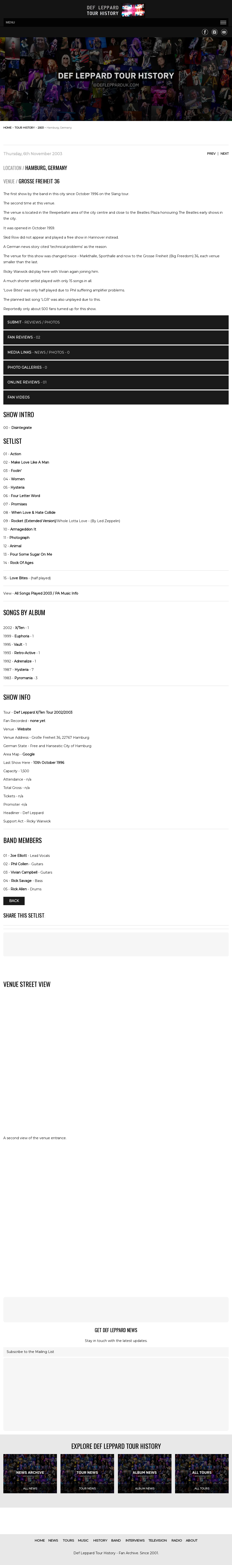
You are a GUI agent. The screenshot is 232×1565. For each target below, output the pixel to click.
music (83, 1540)
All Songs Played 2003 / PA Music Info (46, 593)
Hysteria (17, 487)
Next (225, 153)
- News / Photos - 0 (38, 352)
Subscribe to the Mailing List (30, 1352)
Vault (18, 644)
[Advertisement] (190, 131)
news (53, 1540)
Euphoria (21, 636)
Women (18, 479)
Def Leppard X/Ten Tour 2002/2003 (43, 712)
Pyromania (23, 678)
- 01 (27, 382)
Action (15, 454)
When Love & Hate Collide (33, 512)
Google (28, 754)
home (7, 127)
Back (14, 901)
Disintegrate (21, 428)
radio (176, 1540)
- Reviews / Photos (33, 322)
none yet (37, 721)
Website (24, 729)
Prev (211, 153)
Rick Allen (19, 889)
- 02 (23, 337)
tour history (25, 127)
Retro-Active (24, 653)
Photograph (19, 538)
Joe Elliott (18, 856)
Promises (19, 504)
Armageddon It (23, 529)
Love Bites (19, 578)
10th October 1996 (48, 763)
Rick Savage (21, 881)
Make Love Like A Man (30, 462)
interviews (135, 1540)
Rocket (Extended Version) (33, 521)
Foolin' (16, 471)
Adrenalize (23, 661)
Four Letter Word (25, 496)
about (191, 1540)
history (100, 1540)
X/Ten (19, 628)
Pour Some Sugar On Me (31, 554)
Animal (15, 546)
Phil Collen (19, 864)
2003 (41, 127)
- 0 (27, 367)
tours (68, 1540)
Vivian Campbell (24, 872)
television (158, 1540)
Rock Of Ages (21, 563)
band (116, 1540)
